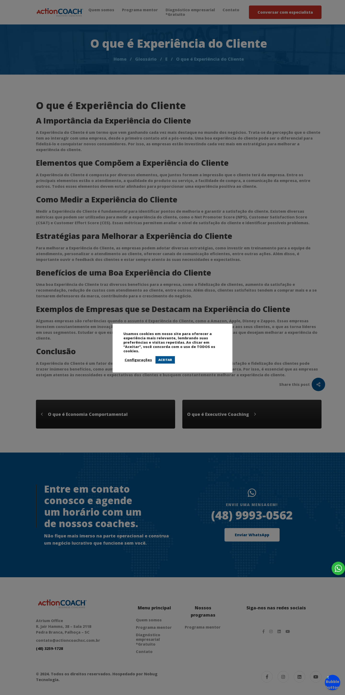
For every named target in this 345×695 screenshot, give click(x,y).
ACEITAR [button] (165, 360)
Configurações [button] (138, 360)
